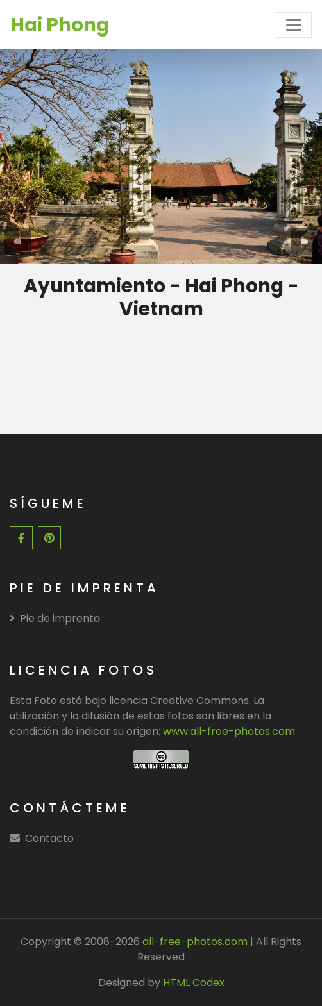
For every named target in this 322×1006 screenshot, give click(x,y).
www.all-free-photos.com (229, 731)
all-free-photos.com (194, 941)
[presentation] (18, 242)
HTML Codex (194, 982)
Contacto (49, 838)
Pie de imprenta (55, 618)
